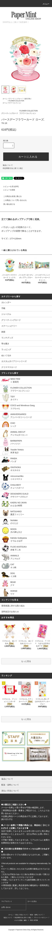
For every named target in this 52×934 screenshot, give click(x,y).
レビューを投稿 (7, 190)
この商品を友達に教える (11, 196)
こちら (41, 810)
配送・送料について (36, 914)
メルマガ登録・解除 (20, 920)
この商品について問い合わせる (13, 200)
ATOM (36, 920)
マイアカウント (6, 901)
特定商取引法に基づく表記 (13, 168)
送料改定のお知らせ (10, 611)
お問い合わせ (6, 907)
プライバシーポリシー (41, 917)
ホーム (5, 98)
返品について (8, 165)
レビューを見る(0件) (9, 187)
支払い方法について (21, 914)
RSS (31, 920)
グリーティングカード (16, 98)
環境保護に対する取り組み (13, 606)
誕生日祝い (28, 98)
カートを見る (32, 901)
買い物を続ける (7, 204)
